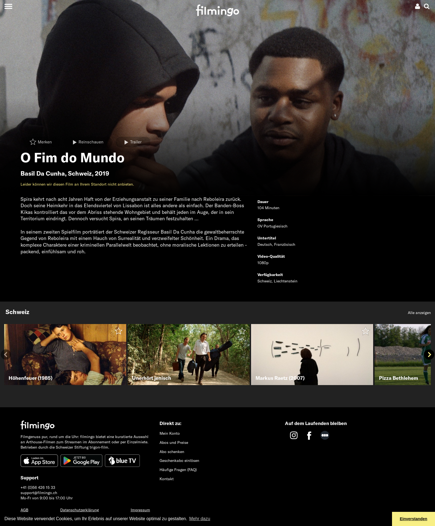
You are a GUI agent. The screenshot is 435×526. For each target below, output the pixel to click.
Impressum (140, 509)
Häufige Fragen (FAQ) (178, 469)
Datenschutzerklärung (79, 509)
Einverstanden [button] (413, 519)
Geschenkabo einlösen (179, 460)
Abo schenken (172, 451)
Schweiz (80, 173)
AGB (24, 509)
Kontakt (167, 478)
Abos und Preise (174, 442)
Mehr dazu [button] (199, 518)
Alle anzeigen (419, 312)
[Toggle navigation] (8, 6)
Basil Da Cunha (43, 173)
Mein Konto (170, 433)
